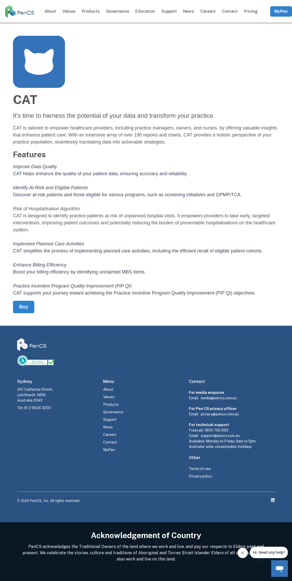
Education (145, 11)
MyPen (281, 11)
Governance (117, 11)
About (50, 11)
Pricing (251, 11)
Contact (230, 11)
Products (91, 11)
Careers (208, 11)
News (188, 11)
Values (69, 11)
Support (169, 11)
